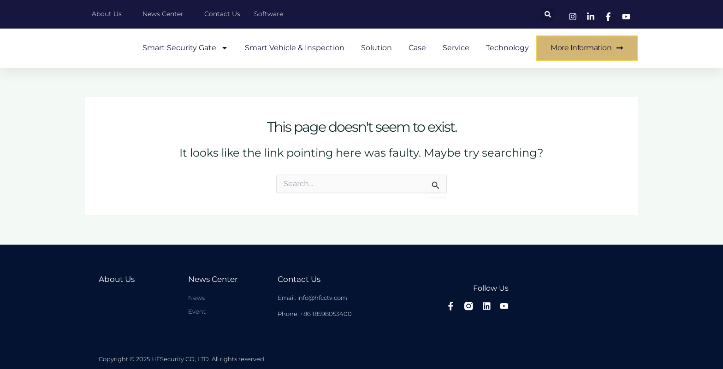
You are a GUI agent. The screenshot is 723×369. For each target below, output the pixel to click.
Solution (376, 47)
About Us (116, 279)
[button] (547, 14)
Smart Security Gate (185, 48)
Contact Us (298, 279)
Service (456, 47)
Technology (507, 47)
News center (212, 279)
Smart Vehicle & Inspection (294, 47)
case (417, 47)
